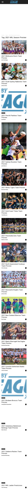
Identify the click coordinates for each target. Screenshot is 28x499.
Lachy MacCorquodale (6, 404)
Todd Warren (4, 215)
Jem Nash (3, 119)
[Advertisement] (14, 19)
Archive (3, 53)
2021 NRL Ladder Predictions (11, 464)
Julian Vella (4, 293)
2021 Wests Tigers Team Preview (13, 187)
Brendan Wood (4, 189)
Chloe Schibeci (4, 370)
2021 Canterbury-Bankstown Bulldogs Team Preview (11, 422)
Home (2, 35)
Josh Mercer (4, 165)
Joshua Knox (4, 85)
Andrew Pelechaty (5, 345)
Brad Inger (3, 319)
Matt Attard (4, 425)
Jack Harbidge (4, 60)
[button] (2, 2)
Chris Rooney (4, 267)
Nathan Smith (4, 239)
